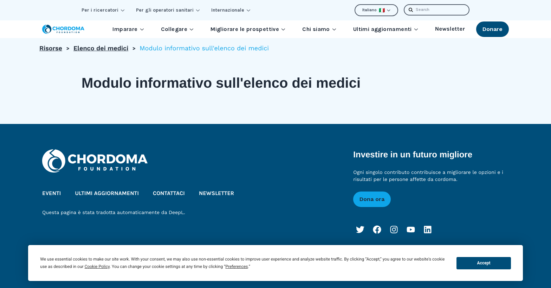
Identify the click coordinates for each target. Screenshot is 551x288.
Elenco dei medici (100, 48)
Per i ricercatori (103, 10)
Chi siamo (319, 29)
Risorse (50, 48)
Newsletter (450, 29)
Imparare (128, 29)
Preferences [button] (236, 266)
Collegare (177, 29)
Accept (484, 263)
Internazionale (231, 10)
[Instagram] (394, 229)
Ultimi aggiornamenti (385, 29)
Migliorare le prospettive (247, 29)
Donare (492, 29)
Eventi (51, 193)
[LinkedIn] (428, 229)
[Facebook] (377, 229)
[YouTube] (411, 229)
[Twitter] (360, 229)
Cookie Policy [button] (97, 266)
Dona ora (371, 199)
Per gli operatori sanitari (168, 10)
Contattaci (169, 193)
